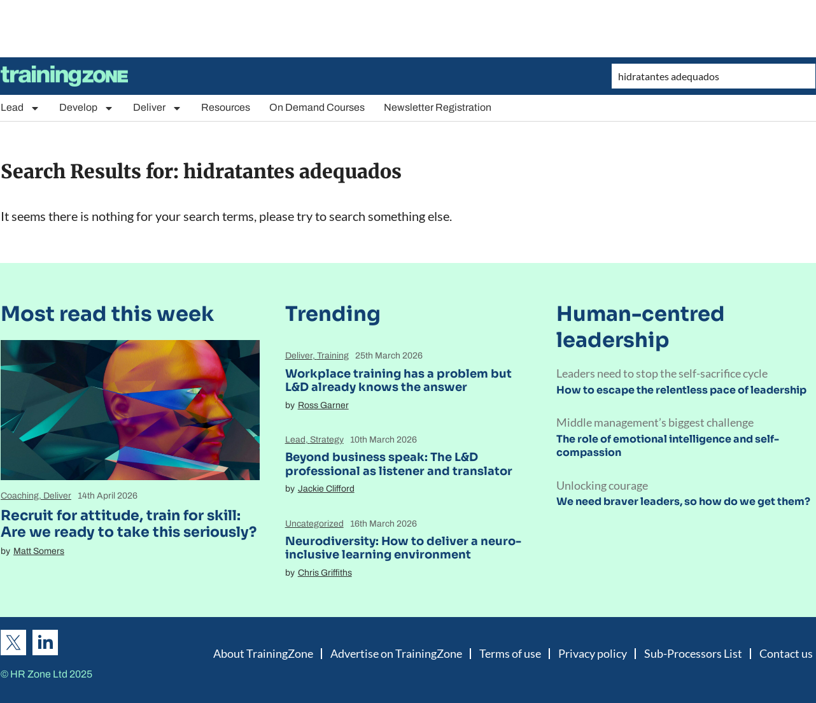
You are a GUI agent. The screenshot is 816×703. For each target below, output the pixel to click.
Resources (225, 107)
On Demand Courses (317, 107)
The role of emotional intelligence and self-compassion (667, 445)
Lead (20, 108)
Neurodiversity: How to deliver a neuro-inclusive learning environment (403, 548)
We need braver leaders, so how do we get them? (683, 501)
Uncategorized (314, 524)
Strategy (327, 439)
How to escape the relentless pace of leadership (681, 390)
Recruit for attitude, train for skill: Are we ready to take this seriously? (129, 524)
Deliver (157, 108)
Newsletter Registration (437, 107)
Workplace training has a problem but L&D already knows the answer (398, 381)
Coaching (20, 496)
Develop (86, 108)
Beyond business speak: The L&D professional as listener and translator (398, 464)
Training (333, 355)
